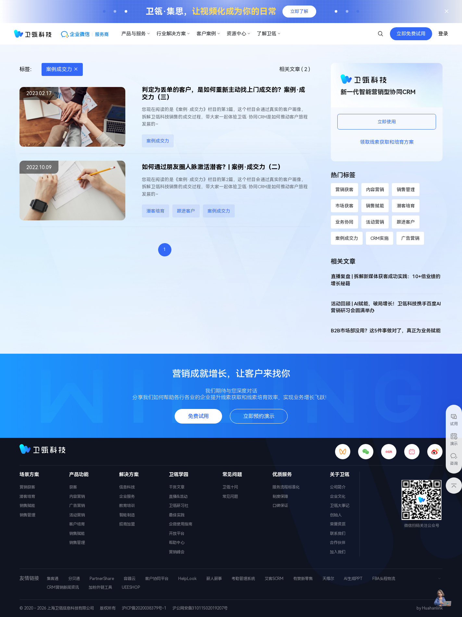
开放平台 (176, 533)
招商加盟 (127, 524)
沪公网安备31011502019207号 (200, 608)
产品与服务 (135, 34)
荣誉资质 (337, 524)
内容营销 (375, 189)
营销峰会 (176, 551)
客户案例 (208, 34)
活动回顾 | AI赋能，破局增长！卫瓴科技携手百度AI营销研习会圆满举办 (386, 307)
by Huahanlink (430, 608)
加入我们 (337, 551)
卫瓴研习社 (178, 505)
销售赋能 (375, 205)
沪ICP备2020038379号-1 (144, 608)
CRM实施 (379, 238)
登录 (443, 34)
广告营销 (410, 238)
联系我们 (337, 533)
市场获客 (344, 205)
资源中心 (239, 34)
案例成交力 (62, 69)
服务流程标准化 (286, 487)
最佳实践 (176, 514)
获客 (73, 487)
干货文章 (176, 487)
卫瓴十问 (230, 487)
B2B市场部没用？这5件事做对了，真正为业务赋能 (386, 331)
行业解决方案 (173, 34)
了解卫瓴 (269, 34)
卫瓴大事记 (339, 505)
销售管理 (406, 189)
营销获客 (344, 189)
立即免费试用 (411, 34)
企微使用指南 (180, 524)
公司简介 (337, 487)
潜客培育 (155, 211)
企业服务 (127, 496)
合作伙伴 (337, 542)
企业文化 (337, 496)
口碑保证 (280, 505)
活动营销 (375, 222)
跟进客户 (186, 211)
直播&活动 (178, 496)
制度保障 (280, 496)
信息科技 (127, 487)
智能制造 (127, 514)
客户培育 (77, 524)
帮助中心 (176, 542)
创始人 (336, 514)
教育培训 (127, 505)
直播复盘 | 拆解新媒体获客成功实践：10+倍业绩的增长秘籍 (386, 280)
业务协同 (344, 222)
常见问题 (230, 496)
